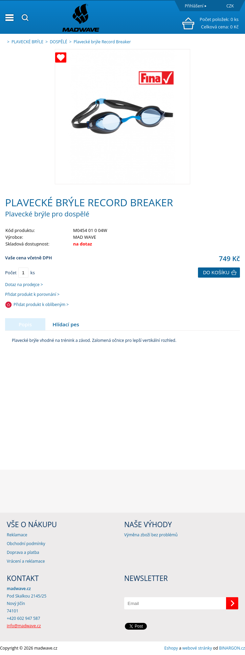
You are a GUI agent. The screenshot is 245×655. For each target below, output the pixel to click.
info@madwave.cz (24, 626)
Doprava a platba (23, 552)
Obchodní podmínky (26, 543)
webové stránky (197, 648)
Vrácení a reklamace (26, 561)
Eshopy (171, 648)
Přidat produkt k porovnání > (32, 294)
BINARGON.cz (232, 648)
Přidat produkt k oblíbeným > (41, 304)
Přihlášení (194, 6)
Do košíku (216, 272)
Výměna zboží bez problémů (151, 535)
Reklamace (17, 535)
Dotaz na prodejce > (24, 284)
